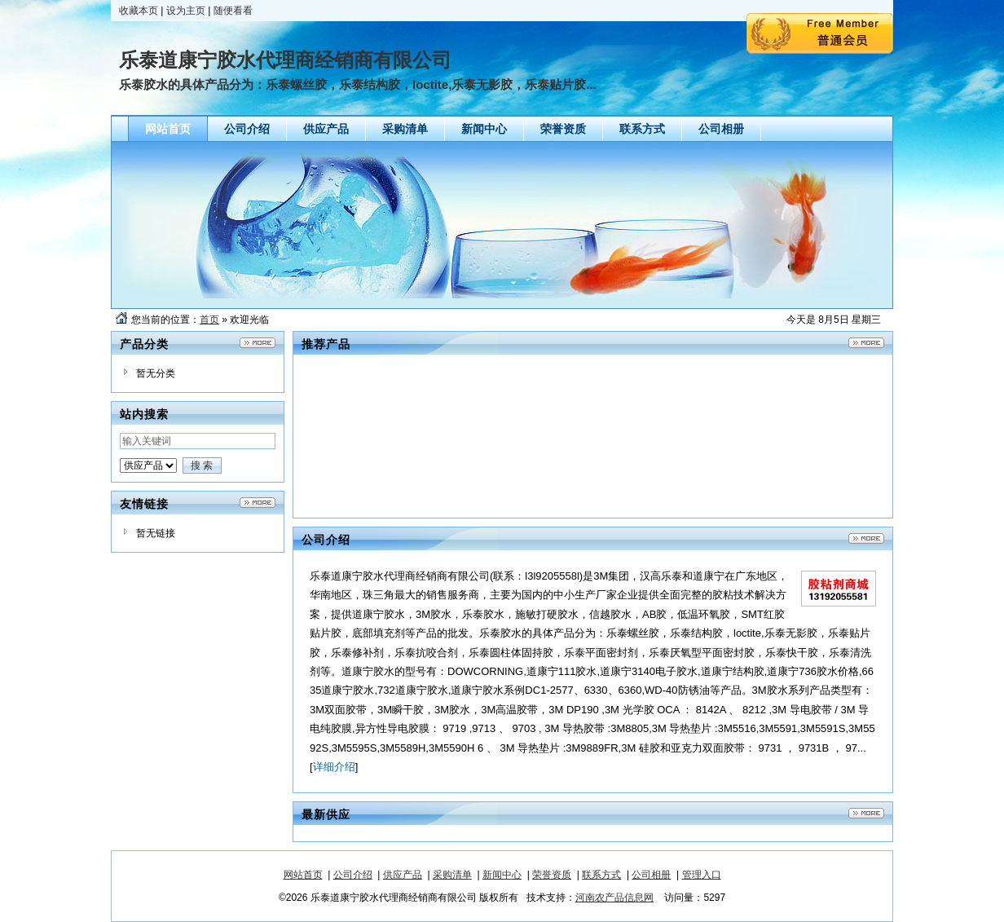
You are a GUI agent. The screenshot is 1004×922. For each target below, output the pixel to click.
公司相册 (651, 874)
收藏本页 (138, 10)
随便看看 (233, 10)
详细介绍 (334, 767)
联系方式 (601, 874)
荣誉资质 (551, 874)
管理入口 (701, 874)
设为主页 (185, 10)
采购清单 (452, 874)
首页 (209, 319)
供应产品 (402, 874)
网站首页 (303, 874)
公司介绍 (352, 874)
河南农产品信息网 (614, 897)
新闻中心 (502, 874)
